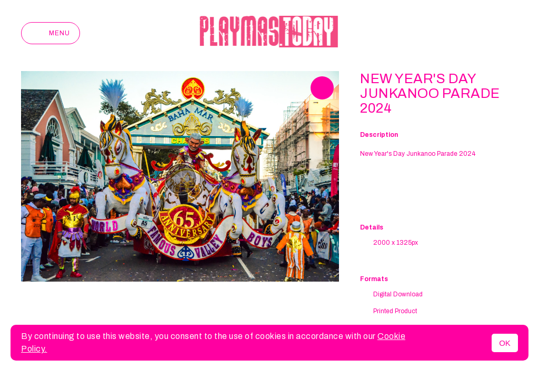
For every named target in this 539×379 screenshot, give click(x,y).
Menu (50, 33)
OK (505, 342)
